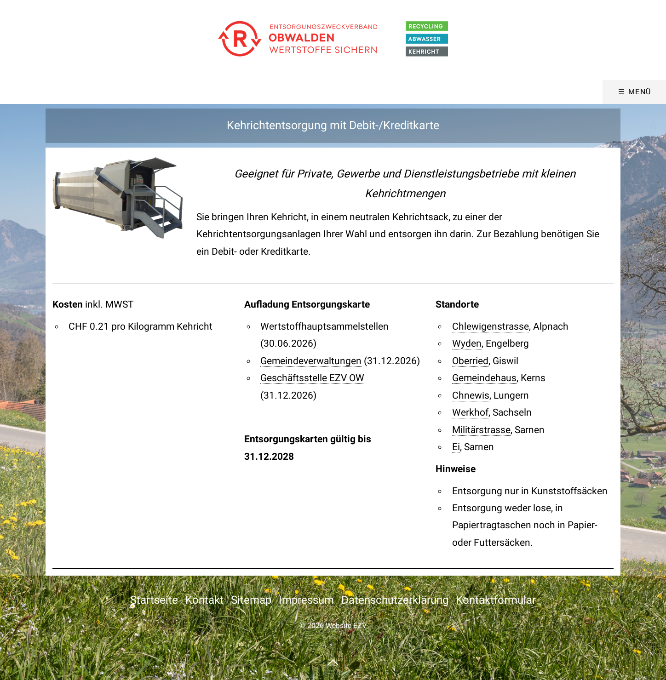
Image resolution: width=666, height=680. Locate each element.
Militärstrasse (481, 429)
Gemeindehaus (484, 377)
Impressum (306, 600)
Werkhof (470, 412)
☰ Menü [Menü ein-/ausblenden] (634, 91)
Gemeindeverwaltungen (311, 360)
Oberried (470, 360)
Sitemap (251, 600)
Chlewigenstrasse (490, 326)
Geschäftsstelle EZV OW (312, 377)
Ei (456, 446)
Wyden (467, 343)
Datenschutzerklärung (394, 600)
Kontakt (204, 600)
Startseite (154, 600)
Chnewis (470, 395)
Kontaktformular (496, 600)
